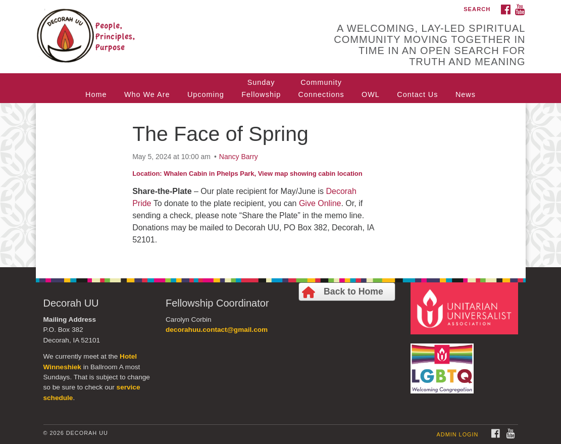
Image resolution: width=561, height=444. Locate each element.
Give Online (320, 203)
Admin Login (458, 434)
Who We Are (147, 94)
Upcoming (205, 94)
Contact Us (417, 94)
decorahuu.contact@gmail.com (217, 329)
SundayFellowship (261, 88)
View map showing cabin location (310, 173)
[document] (280, 185)
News (465, 94)
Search (477, 9)
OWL (371, 94)
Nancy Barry (238, 157)
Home (96, 94)
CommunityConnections (321, 88)
